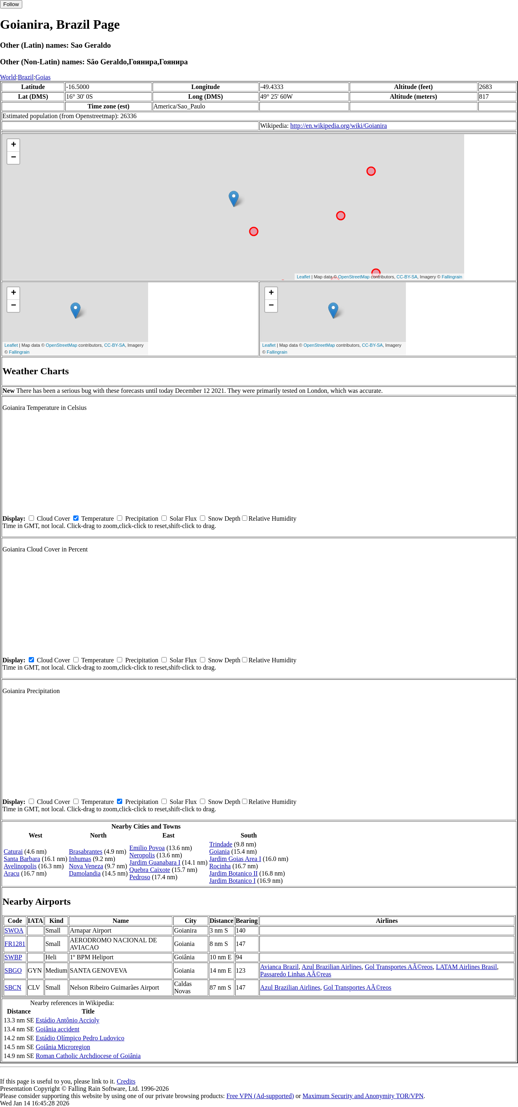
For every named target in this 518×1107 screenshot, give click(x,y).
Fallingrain (452, 276)
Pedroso (140, 877)
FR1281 (14, 943)
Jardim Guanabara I (155, 862)
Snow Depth (224, 518)
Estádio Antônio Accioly (67, 1020)
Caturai (13, 851)
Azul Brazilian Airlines (331, 966)
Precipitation (141, 518)
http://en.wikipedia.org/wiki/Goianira (338, 125)
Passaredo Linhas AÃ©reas (295, 974)
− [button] (13, 158)
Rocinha (220, 866)
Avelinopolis (20, 866)
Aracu (11, 873)
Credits (126, 1081)
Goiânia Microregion (63, 1046)
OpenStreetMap (354, 276)
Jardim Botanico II (233, 873)
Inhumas (80, 858)
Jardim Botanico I (232, 880)
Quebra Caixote (150, 869)
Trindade (220, 844)
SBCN (12, 987)
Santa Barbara (22, 858)
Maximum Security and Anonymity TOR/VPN (363, 1095)
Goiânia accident (57, 1029)
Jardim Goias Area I (235, 858)
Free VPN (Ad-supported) (260, 1095)
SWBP (13, 957)
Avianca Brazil (279, 966)
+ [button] (13, 145)
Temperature (97, 518)
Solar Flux (183, 518)
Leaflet (303, 276)
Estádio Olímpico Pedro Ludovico (80, 1038)
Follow (11, 4)
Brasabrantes (85, 851)
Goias (43, 77)
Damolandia (84, 873)
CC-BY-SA (407, 276)
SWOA (13, 930)
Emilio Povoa (147, 847)
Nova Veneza (86, 866)
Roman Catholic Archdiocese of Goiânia (88, 1055)
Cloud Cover (53, 518)
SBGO (13, 970)
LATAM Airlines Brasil (466, 966)
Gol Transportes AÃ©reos (399, 966)
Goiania (219, 851)
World (8, 77)
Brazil (26, 77)
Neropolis (142, 855)
